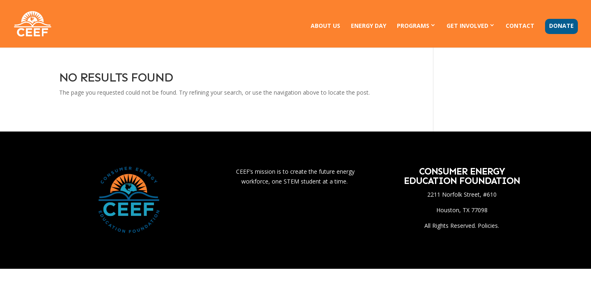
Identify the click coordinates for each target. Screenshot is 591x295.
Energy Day (368, 26)
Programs (413, 26)
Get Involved (467, 26)
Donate (561, 26)
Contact (520, 26)
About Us (325, 26)
